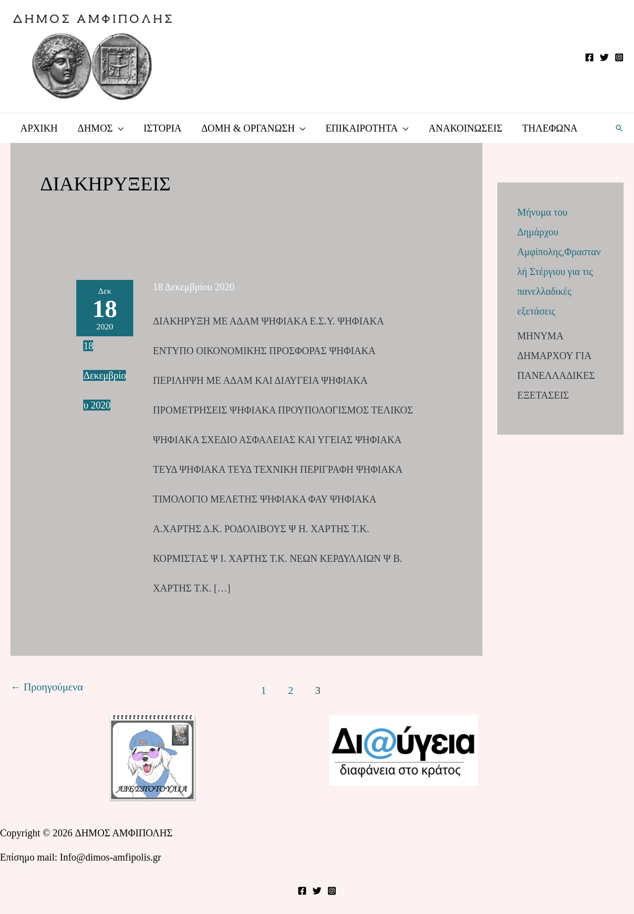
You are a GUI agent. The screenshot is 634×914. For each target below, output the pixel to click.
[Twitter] (604, 57)
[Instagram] (619, 57)
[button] (619, 128)
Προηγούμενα (46, 687)
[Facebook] (589, 57)
